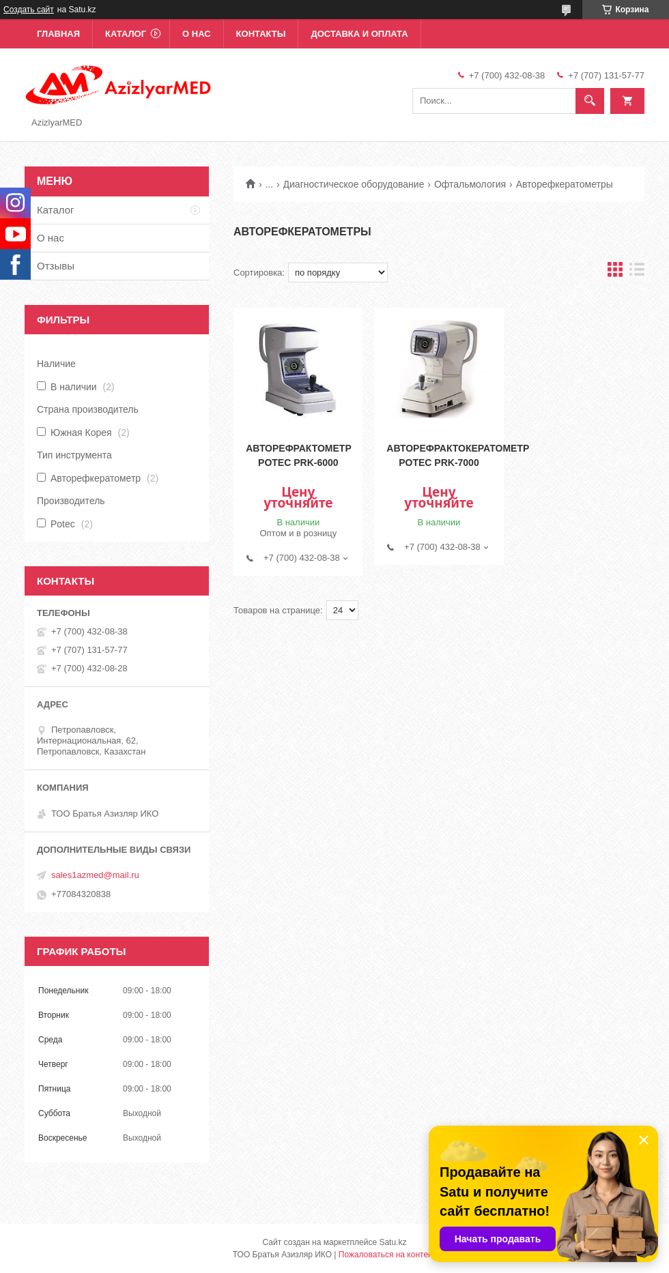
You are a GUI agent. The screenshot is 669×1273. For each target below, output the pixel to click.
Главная (58, 34)
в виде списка (636, 272)
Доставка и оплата (359, 34)
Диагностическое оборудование (354, 184)
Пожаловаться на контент (387, 1254)
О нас (196, 34)
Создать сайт (28, 9)
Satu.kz (392, 1242)
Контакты (261, 34)
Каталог (125, 34)
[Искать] (589, 101)
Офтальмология (470, 184)
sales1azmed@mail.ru (95, 875)
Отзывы (55, 266)
